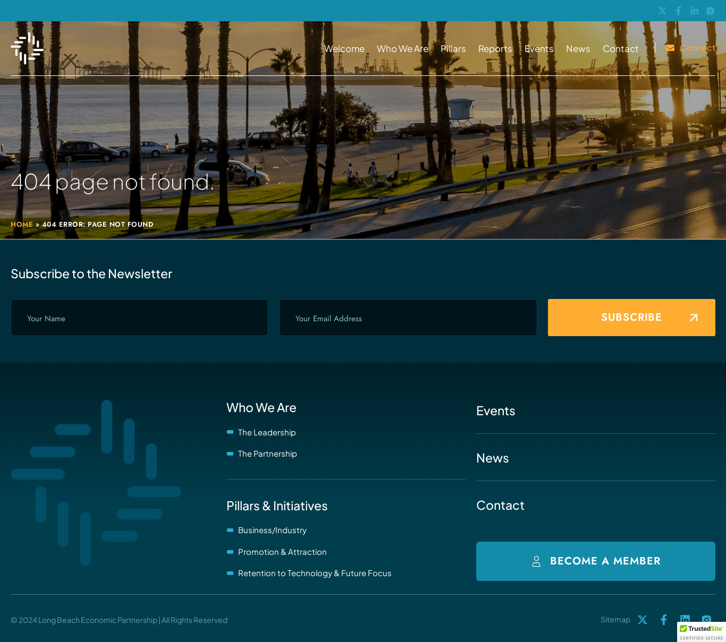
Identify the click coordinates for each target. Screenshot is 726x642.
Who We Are (402, 48)
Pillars (453, 48)
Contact (621, 48)
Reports (495, 48)
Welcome (344, 48)
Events (539, 48)
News (578, 48)
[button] (701, 632)
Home (22, 224)
